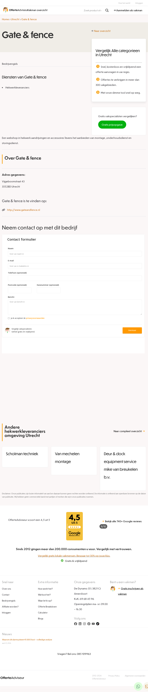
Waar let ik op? (45, 600)
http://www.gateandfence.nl (23, 209)
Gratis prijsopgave (112, 124)
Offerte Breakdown (47, 606)
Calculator (43, 612)
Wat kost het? (44, 594)
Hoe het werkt (124, 3)
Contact (5, 594)
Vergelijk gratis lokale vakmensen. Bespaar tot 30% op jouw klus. (74, 555)
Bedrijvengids (8, 600)
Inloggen (139, 3)
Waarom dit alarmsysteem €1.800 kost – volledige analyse (27, 639)
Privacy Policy (114, 676)
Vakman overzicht (37, 10)
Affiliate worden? (10, 606)
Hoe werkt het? (45, 588)
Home (5, 19)
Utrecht (15, 19)
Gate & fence (29, 19)
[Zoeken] (107, 10)
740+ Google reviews (120, 524)
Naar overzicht (102, 30)
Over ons (6, 588)
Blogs (40, 618)
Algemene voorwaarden (135, 676)
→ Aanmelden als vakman (128, 10)
